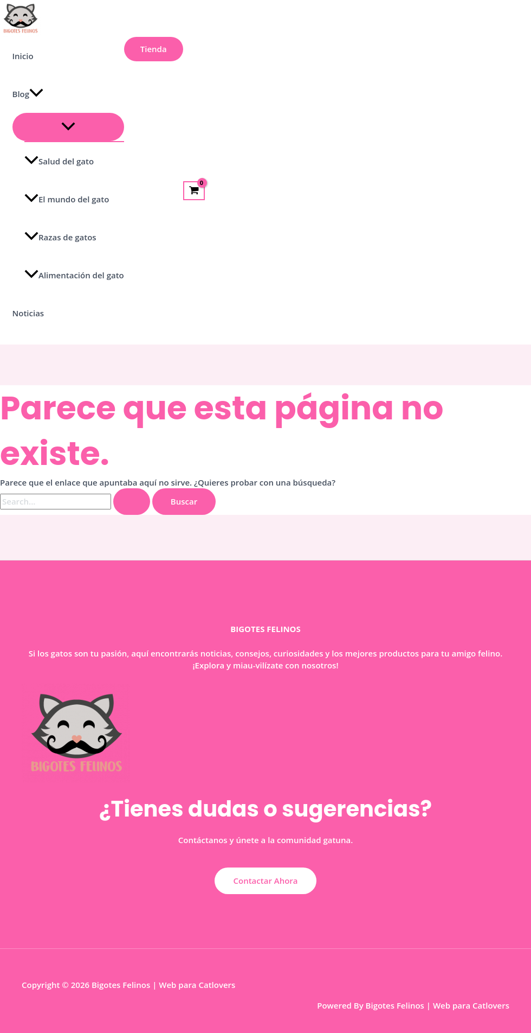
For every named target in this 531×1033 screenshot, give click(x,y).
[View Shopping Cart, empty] (194, 191)
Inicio (23, 55)
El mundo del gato (66, 199)
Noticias (28, 313)
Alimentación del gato (74, 275)
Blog (28, 94)
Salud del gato (59, 161)
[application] (36, 94)
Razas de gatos (60, 237)
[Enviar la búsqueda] (131, 501)
